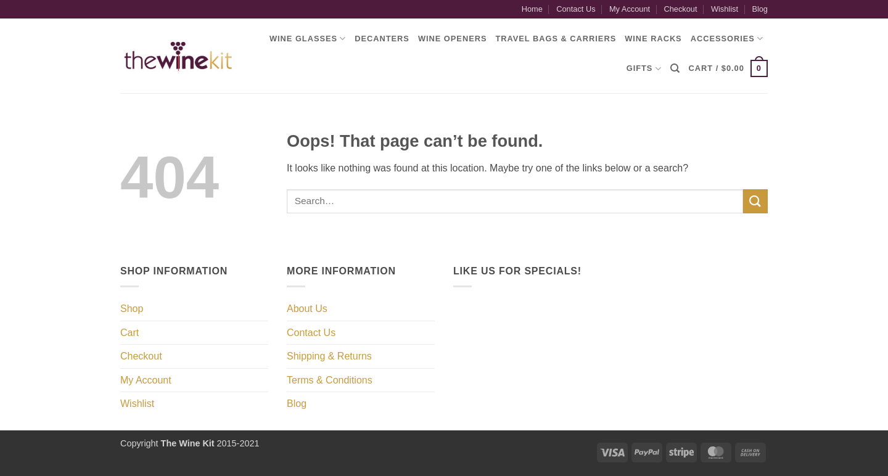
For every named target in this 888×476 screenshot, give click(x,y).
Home (532, 9)
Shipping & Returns (329, 356)
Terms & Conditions (329, 380)
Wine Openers (452, 38)
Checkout (680, 9)
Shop (131, 308)
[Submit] (755, 201)
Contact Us (575, 9)
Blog (760, 9)
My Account (629, 9)
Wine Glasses (307, 38)
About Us (307, 308)
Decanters (382, 38)
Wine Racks (653, 38)
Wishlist (724, 9)
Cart (129, 332)
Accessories (727, 38)
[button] (728, 68)
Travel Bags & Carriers (555, 38)
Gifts (644, 69)
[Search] (675, 68)
